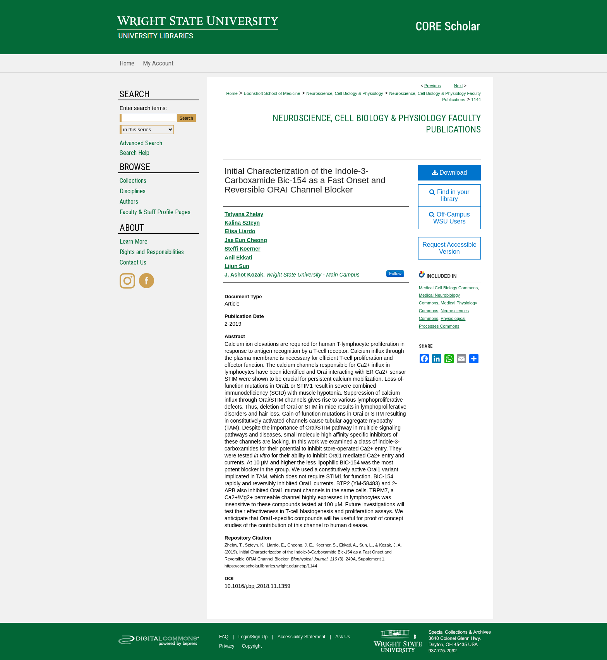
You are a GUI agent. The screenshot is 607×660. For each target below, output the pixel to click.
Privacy (226, 646)
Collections (133, 180)
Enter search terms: (143, 108)
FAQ (223, 636)
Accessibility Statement (301, 636)
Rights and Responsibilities (152, 252)
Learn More (133, 241)
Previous (432, 85)
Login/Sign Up (252, 636)
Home (231, 93)
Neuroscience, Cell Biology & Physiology (344, 93)
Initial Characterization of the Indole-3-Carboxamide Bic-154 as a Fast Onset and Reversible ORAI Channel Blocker (305, 180)
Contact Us (133, 262)
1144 (476, 99)
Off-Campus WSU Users (449, 218)
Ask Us (342, 636)
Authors (129, 201)
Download (449, 172)
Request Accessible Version (449, 248)
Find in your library (449, 195)
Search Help (134, 152)
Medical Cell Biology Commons (448, 287)
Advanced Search (141, 143)
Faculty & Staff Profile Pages (155, 212)
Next (458, 85)
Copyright (252, 646)
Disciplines (133, 191)
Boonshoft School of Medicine (272, 93)
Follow (395, 273)
